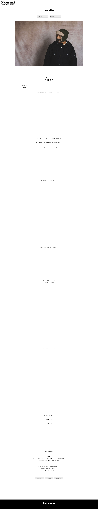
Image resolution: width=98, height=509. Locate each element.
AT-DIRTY (24, 87)
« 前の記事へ (39, 478)
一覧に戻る (49, 478)
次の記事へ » (58, 478)
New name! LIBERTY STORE (59, 458)
